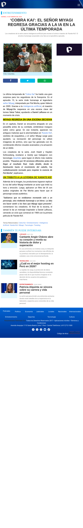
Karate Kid (46, 133)
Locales (51, 312)
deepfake (17, 158)
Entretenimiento (32, 223)
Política (18, 312)
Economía (29, 312)
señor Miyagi (8, 103)
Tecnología (29, 225)
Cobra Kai (30, 94)
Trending (37, 225)
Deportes (31, 317)
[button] (79, 5)
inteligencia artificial (32, 106)
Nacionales (62, 312)
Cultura (72, 317)
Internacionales (75, 312)
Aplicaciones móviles (61, 321)
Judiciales (40, 312)
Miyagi (21, 225)
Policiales (6, 311)
